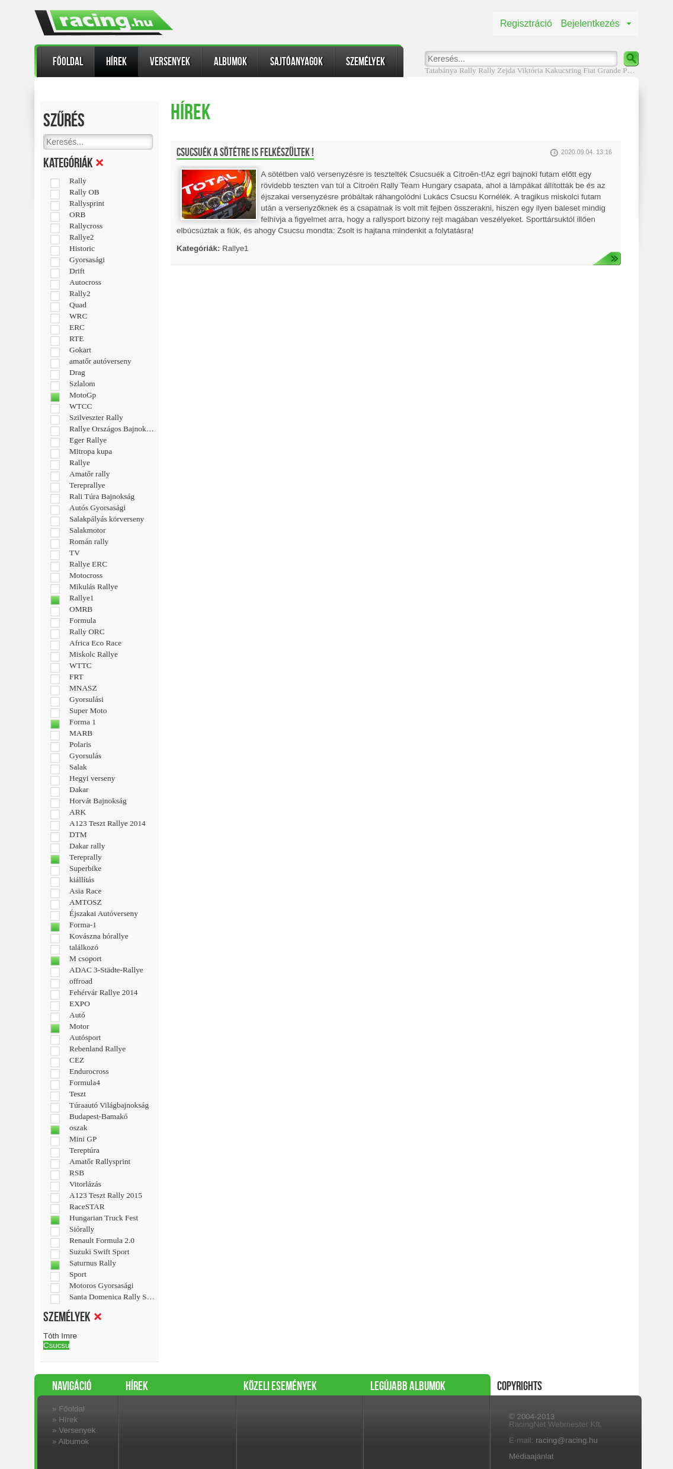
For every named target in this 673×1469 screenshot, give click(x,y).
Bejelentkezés (590, 23)
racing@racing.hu (567, 1440)
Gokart (80, 350)
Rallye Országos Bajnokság (112, 429)
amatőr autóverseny (100, 361)
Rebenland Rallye (97, 1049)
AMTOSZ (85, 902)
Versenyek (170, 61)
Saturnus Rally (92, 1263)
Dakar (79, 790)
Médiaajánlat (531, 1456)
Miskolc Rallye (93, 654)
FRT (76, 677)
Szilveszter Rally (96, 418)
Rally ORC (87, 632)
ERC (77, 327)
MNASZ (83, 688)
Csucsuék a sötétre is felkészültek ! (245, 152)
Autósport (85, 1038)
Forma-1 (83, 925)
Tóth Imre (60, 1335)
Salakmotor (87, 530)
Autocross (85, 282)
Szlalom (82, 384)
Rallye (79, 463)
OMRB (80, 609)
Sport (77, 1274)
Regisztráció (526, 23)
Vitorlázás (85, 1184)
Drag (77, 372)
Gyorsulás (85, 756)
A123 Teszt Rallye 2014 (107, 823)
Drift (77, 271)
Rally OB (84, 192)
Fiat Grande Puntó (613, 70)
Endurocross (89, 1071)
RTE (76, 339)
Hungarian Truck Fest (103, 1218)
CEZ (76, 1060)
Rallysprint (86, 203)
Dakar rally (87, 846)
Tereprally (85, 857)
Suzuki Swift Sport (99, 1252)
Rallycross (85, 226)
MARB (80, 733)
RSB (76, 1173)
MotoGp (82, 395)
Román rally (88, 542)
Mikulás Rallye (93, 587)
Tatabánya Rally (450, 70)
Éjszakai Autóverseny (103, 914)
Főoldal (68, 61)
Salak (78, 767)
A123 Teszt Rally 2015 (105, 1195)
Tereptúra (84, 1150)
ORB (77, 215)
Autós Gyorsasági (97, 508)
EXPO (79, 1004)
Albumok (230, 61)
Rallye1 (81, 598)
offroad (80, 981)
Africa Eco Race (95, 643)
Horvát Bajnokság (98, 801)
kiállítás (81, 880)
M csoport (85, 959)
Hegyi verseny (92, 778)
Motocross (85, 575)
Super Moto (88, 711)
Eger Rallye (88, 440)
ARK (77, 812)
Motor (79, 1026)
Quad (77, 305)
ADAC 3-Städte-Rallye (106, 970)
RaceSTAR (87, 1207)
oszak (78, 1128)
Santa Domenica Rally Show (112, 1297)
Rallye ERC (88, 564)
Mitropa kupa (90, 451)
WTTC (80, 666)
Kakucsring (563, 70)
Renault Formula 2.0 (101, 1240)
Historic (82, 248)
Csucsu (56, 1345)
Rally (486, 70)
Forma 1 (82, 722)
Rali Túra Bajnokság (101, 496)
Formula (82, 620)
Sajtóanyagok (296, 61)
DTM (78, 835)
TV (74, 553)
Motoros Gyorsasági (101, 1286)
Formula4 (84, 1083)
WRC (78, 316)
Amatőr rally (89, 474)
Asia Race (85, 891)
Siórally (81, 1229)
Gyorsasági (87, 260)
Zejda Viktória (520, 70)
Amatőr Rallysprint (99, 1162)
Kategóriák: (198, 248)
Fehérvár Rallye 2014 (103, 992)
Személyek (365, 61)
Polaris (80, 744)
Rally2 (80, 294)
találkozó (83, 947)
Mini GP (83, 1139)
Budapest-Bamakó (98, 1116)
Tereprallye (87, 485)
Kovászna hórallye (99, 936)
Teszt (77, 1094)
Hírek (116, 61)
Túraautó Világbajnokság (109, 1105)
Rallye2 (81, 237)
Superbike (85, 868)
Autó (77, 1015)
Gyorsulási (86, 699)
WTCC (80, 406)
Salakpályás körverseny (106, 519)
